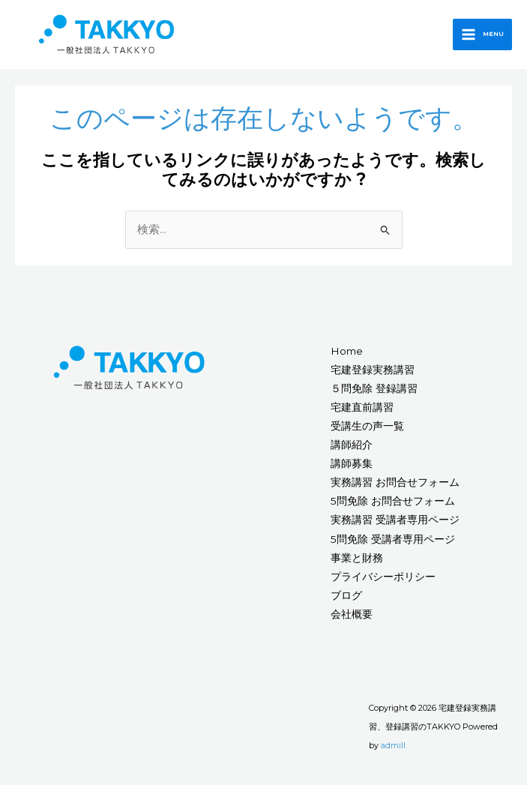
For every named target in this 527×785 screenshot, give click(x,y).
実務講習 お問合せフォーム (395, 482)
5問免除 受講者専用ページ (393, 539)
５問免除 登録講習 (374, 388)
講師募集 (352, 463)
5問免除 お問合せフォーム (393, 501)
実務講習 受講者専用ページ (395, 520)
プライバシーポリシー (383, 577)
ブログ (346, 595)
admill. (394, 745)
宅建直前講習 (362, 407)
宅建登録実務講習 (373, 370)
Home (347, 351)
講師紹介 (352, 445)
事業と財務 (357, 558)
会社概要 (352, 614)
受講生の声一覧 (367, 426)
